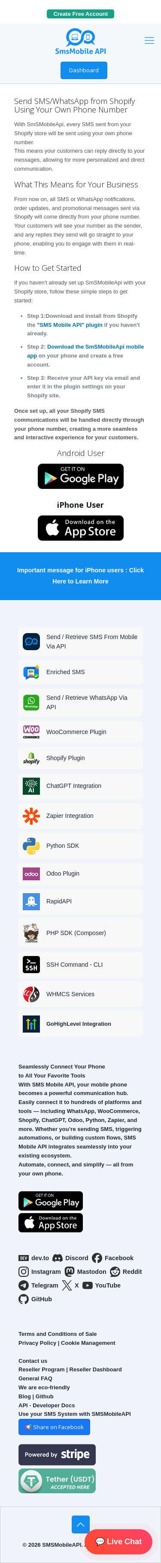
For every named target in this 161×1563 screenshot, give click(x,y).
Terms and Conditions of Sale (57, 1334)
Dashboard (84, 70)
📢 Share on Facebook (54, 1427)
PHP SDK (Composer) (76, 933)
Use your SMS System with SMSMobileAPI (74, 1414)
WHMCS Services (70, 994)
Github (45, 1396)
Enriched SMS (65, 672)
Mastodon (85, 1272)
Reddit (126, 1272)
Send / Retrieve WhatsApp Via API (87, 702)
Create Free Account (83, 14)
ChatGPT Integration (73, 785)
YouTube (101, 1285)
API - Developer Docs (46, 1405)
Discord (70, 1258)
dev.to (33, 1258)
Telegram (38, 1285)
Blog (24, 1396)
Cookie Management (88, 1343)
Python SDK (62, 845)
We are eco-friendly (44, 1387)
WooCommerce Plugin (76, 731)
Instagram (39, 1272)
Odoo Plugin (62, 873)
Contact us (32, 1361)
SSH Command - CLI (74, 964)
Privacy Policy (37, 1343)
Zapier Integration (70, 815)
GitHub (35, 1299)
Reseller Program (41, 1369)
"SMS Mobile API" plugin (70, 325)
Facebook (113, 1258)
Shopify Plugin (65, 758)
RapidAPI (59, 901)
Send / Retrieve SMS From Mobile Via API (91, 641)
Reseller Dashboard (96, 1369)
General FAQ (35, 1378)
